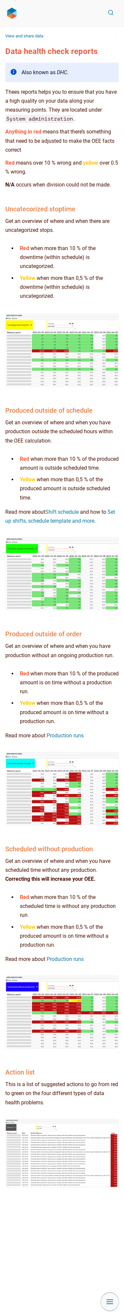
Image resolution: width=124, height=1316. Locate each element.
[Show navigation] (110, 1302)
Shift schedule (62, 512)
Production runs (65, 735)
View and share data (24, 35)
